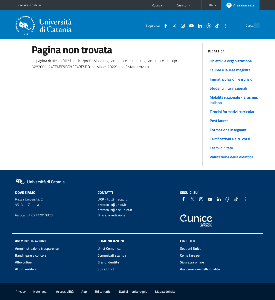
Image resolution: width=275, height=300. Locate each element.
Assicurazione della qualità (200, 269)
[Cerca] (254, 25)
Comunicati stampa (112, 255)
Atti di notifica (25, 269)
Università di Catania (28, 5)
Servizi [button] (184, 5)
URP (101, 199)
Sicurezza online (192, 262)
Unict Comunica (109, 248)
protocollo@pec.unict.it (115, 209)
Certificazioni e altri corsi (230, 139)
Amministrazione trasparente (37, 248)
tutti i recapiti (117, 199)
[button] (213, 5)
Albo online (23, 262)
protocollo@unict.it (112, 204)
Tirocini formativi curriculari (232, 112)
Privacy (20, 291)
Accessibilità (65, 291)
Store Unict (106, 269)
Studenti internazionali (228, 88)
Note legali (40, 291)
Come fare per (190, 255)
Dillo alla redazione (111, 215)
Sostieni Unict (190, 248)
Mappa (165, 291)
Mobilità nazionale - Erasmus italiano (234, 99)
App (84, 291)
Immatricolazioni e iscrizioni (232, 79)
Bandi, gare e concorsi (31, 255)
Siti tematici (103, 291)
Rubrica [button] (159, 5)
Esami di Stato (221, 148)
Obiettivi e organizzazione (231, 61)
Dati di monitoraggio (133, 291)
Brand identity (108, 262)
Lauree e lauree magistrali (231, 70)
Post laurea (219, 121)
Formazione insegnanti (228, 130)
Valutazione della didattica (231, 157)
